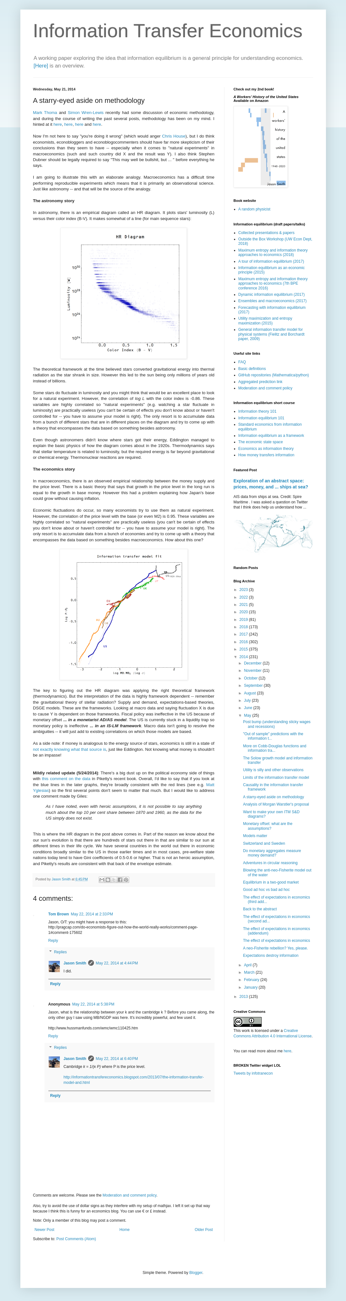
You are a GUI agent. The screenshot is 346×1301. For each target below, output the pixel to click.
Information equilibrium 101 (261, 418)
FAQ (242, 362)
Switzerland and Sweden (264, 843)
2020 (244, 612)
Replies (60, 952)
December (253, 663)
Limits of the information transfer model (276, 777)
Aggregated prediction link (260, 382)
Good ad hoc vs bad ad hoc (266, 889)
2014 (244, 657)
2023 (244, 589)
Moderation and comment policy (129, 1195)
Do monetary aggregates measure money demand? (272, 853)
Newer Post (44, 1229)
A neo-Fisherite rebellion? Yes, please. (275, 948)
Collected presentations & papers (266, 233)
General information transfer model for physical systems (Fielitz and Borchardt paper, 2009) (271, 334)
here (57, 124)
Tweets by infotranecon (253, 1073)
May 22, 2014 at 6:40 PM (117, 1058)
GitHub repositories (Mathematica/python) (273, 375)
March (250, 972)
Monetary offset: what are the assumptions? (267, 825)
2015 (244, 649)
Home (124, 1229)
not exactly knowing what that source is (69, 749)
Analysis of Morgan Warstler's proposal (276, 804)
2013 (244, 996)
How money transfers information (266, 455)
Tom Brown (58, 914)
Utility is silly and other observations (273, 770)
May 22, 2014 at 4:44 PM (117, 963)
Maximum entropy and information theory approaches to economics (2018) (273, 252)
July (248, 700)
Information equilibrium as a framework (271, 435)
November (253, 670)
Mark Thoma (45, 112)
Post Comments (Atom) (76, 1239)
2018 (244, 627)
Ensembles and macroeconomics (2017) (272, 301)
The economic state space (260, 442)
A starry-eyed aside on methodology (273, 797)
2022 (244, 597)
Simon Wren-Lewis (86, 112)
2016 (244, 642)
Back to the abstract (260, 909)
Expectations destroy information (270, 955)
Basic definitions (252, 368)
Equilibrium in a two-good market (271, 882)
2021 (244, 604)
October (251, 678)
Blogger (195, 1272)
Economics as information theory (266, 448)
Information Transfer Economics (168, 30)
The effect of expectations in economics (276, 940)
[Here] (41, 66)
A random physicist (254, 209)
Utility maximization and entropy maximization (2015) (265, 320)
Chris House (174, 136)
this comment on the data (66, 778)
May (248, 715)
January (251, 987)
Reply (53, 940)
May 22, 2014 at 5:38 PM (93, 1004)
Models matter (255, 836)
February (252, 980)
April (248, 965)
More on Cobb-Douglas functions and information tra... (274, 748)
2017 (244, 634)
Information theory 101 (257, 411)
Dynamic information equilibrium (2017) (271, 294)
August (250, 693)
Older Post (204, 1229)
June (248, 708)
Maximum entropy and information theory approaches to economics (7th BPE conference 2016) (273, 283)
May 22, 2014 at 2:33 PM (92, 914)
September (254, 685)
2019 (244, 619)
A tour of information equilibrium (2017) (271, 261)
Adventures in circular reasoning (270, 863)
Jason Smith (75, 963)
